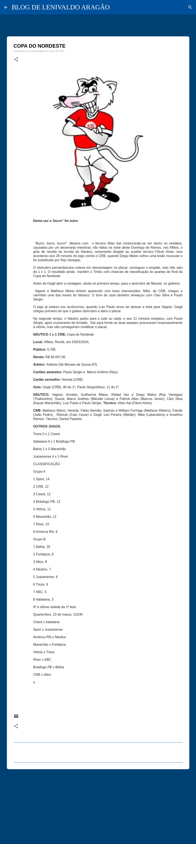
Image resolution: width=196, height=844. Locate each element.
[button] (16, 59)
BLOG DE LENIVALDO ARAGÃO (61, 7)
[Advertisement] (98, 804)
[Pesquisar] (190, 7)
